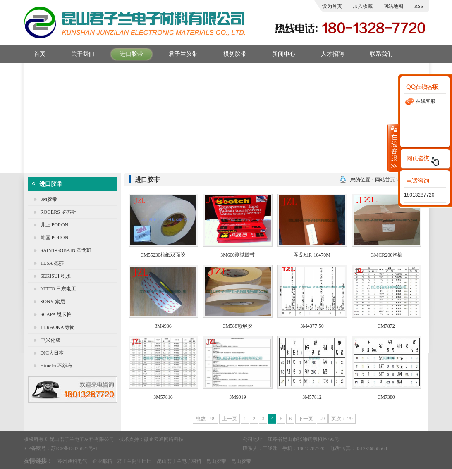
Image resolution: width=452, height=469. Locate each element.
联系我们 (376, 54)
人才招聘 (327, 54)
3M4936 (163, 326)
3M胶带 (49, 199)
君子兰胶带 (178, 54)
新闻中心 (278, 54)
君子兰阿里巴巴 (134, 461)
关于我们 (77, 54)
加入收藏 (363, 6)
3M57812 (312, 397)
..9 (322, 418)
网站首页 (385, 180)
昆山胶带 (216, 461)
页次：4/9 (341, 418)
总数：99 (205, 418)
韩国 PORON (55, 237)
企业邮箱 (102, 461)
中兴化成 (50, 340)
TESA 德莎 (52, 263)
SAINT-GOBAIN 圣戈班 (66, 250)
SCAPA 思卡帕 (56, 314)
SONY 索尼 (53, 302)
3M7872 (386, 326)
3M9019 (237, 397)
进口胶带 (126, 54)
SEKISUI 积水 (56, 276)
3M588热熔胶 (237, 326)
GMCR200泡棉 (386, 255)
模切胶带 (229, 54)
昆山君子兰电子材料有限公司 (82, 439)
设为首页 (332, 6)
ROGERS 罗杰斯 (58, 212)
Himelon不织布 (57, 366)
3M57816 (163, 397)
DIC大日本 (52, 353)
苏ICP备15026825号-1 (74, 448)
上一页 (229, 418)
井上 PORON (55, 225)
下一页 (305, 418)
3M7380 (386, 397)
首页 (34, 54)
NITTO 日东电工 (59, 289)
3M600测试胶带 (237, 255)
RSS (418, 6)
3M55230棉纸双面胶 (163, 255)
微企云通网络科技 (164, 439)
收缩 (393, 147)
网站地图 (393, 6)
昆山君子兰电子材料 (179, 461)
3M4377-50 (312, 326)
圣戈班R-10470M (312, 255)
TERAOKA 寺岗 (58, 327)
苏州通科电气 (72, 461)
